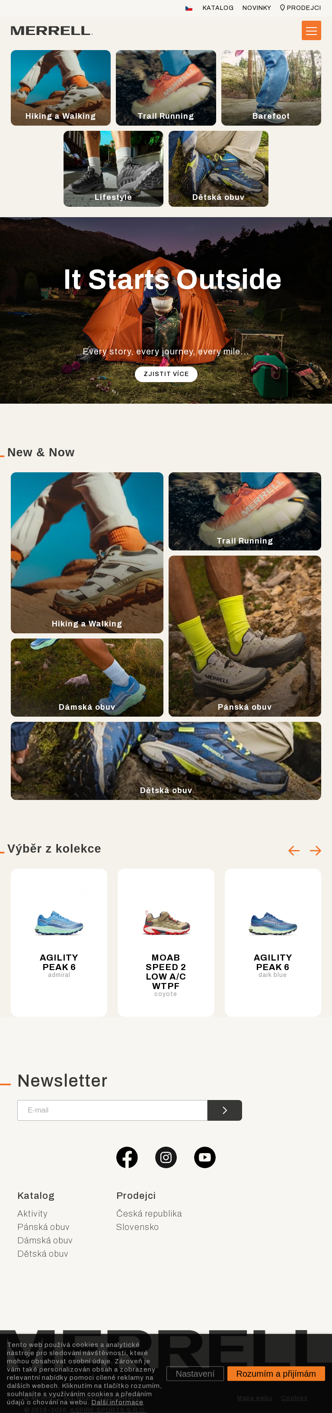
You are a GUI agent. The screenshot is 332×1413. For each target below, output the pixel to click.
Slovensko (137, 1225)
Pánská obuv (43, 1225)
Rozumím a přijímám (276, 1373)
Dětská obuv (43, 1252)
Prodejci (304, 8)
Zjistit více (166, 374)
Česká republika (149, 1212)
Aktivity (32, 1212)
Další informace (117, 1401)
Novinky (257, 8)
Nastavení (195, 1373)
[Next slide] (315, 850)
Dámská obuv (45, 1238)
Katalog (218, 8)
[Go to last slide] (294, 850)
